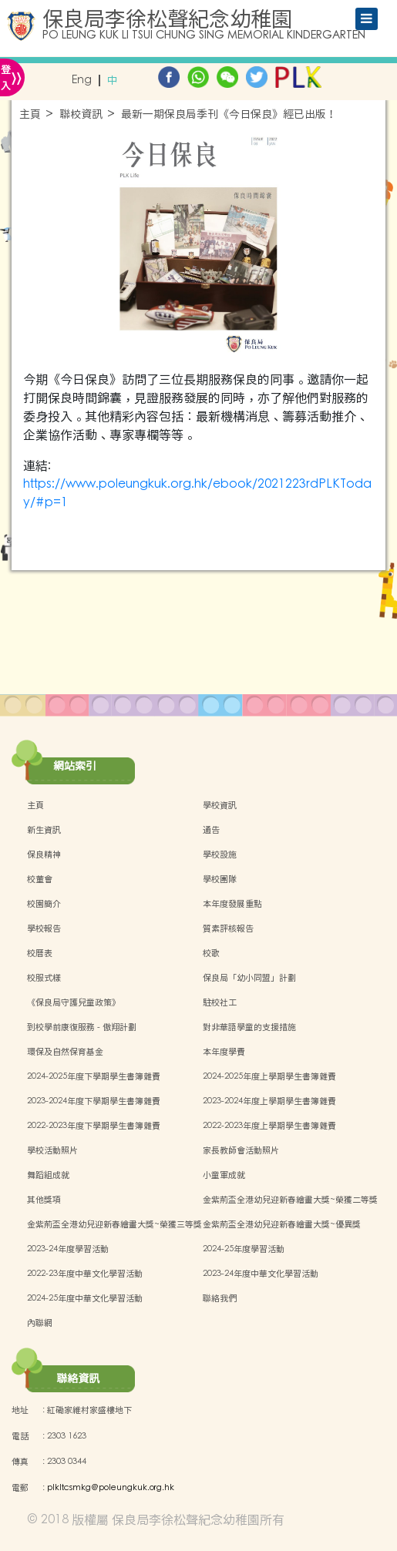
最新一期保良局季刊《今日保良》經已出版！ (229, 114)
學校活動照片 (52, 1150)
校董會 (39, 879)
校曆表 (39, 953)
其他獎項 (44, 1199)
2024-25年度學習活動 (243, 1249)
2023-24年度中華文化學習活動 (260, 1273)
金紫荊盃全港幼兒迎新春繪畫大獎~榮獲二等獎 (290, 1199)
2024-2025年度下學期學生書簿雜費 (93, 1076)
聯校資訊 (81, 114)
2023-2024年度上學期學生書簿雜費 (269, 1101)
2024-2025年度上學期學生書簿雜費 (269, 1076)
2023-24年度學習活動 (68, 1249)
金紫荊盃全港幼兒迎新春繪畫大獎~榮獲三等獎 (114, 1224)
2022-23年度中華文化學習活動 (85, 1273)
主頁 (30, 114)
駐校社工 (220, 1002)
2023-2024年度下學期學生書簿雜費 (93, 1101)
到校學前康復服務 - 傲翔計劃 (81, 1027)
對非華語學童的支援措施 (249, 1027)
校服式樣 (44, 978)
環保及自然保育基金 (65, 1052)
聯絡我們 (220, 1298)
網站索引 (74, 766)
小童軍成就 (224, 1175)
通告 (211, 830)
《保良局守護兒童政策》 (73, 1002)
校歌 (211, 953)
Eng (82, 80)
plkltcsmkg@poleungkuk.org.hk (110, 1488)
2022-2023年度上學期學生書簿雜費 (269, 1126)
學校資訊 (220, 805)
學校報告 (44, 928)
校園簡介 (44, 904)
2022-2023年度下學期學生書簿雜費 (93, 1126)
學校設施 (220, 854)
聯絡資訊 (77, 1378)
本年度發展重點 (232, 904)
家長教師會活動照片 (241, 1150)
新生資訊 (44, 830)
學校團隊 (220, 879)
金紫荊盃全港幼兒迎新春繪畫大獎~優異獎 (282, 1224)
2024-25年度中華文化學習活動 (85, 1298)
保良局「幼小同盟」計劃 (249, 978)
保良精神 (44, 854)
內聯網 (39, 1323)
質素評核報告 (228, 928)
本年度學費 (224, 1052)
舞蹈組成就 (48, 1175)
